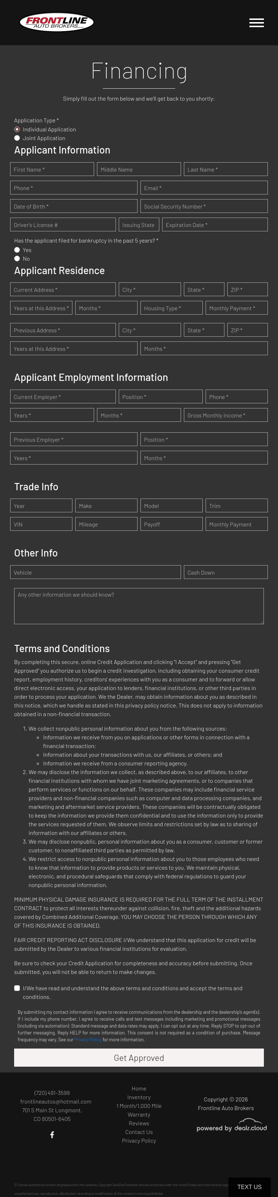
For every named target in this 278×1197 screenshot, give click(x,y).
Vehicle (23, 572)
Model (151, 505)
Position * (134, 396)
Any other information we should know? (66, 594)
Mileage (88, 524)
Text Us (249, 1187)
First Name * (29, 169)
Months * (90, 307)
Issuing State (138, 224)
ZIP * (237, 289)
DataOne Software (125, 1185)
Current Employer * (37, 396)
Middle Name (117, 169)
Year (19, 505)
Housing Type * (162, 307)
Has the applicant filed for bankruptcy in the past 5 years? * (86, 240)
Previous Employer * (39, 439)
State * (196, 289)
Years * (22, 415)
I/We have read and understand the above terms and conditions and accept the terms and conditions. (133, 992)
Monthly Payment (230, 524)
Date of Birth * (31, 206)
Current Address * (36, 289)
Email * (152, 187)
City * (128, 289)
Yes (27, 249)
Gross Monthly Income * (216, 415)
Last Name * (203, 169)
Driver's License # (36, 224)
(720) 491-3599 (52, 1092)
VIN (18, 524)
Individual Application (49, 129)
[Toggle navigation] (256, 22)
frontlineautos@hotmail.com (55, 1101)
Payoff (152, 524)
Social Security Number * (175, 206)
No (26, 258)
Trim (214, 505)
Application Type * (36, 120)
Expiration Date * (186, 224)
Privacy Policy (88, 1039)
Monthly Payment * (232, 307)
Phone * (23, 187)
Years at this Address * (41, 307)
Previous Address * (37, 330)
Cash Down (201, 572)
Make (85, 505)
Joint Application (44, 137)
